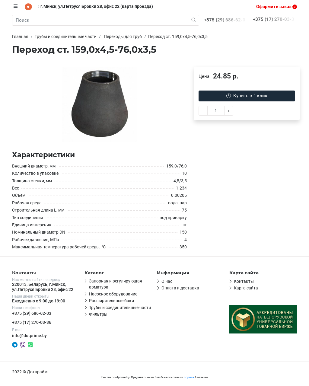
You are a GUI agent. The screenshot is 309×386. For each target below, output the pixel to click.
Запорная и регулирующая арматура (115, 284)
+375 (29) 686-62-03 (31, 313)
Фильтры (98, 314)
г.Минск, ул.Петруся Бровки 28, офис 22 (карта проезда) (95, 6)
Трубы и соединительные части (120, 307)
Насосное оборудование (113, 294)
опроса (189, 377)
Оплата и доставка (180, 288)
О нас (166, 281)
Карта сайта (246, 288)
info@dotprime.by (29, 335)
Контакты (244, 281)
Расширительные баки (111, 300)
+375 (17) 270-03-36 (31, 322)
